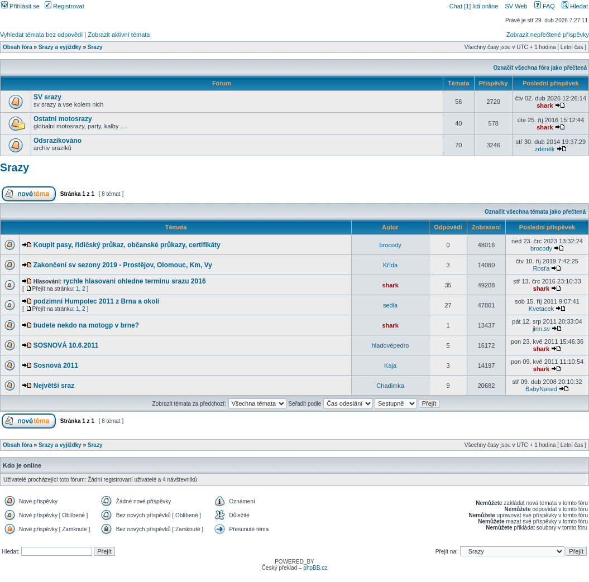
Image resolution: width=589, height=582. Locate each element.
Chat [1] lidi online (474, 6)
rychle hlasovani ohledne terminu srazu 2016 (134, 281)
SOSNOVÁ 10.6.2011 (66, 345)
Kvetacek (541, 308)
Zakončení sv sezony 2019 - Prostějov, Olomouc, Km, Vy (122, 265)
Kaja (390, 365)
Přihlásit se (20, 6)
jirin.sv (541, 328)
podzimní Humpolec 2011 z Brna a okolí (96, 301)
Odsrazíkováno (57, 141)
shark (545, 105)
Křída (390, 265)
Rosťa (541, 268)
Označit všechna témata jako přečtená (535, 212)
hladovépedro (390, 345)
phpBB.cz (315, 568)
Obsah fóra (17, 47)
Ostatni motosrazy (62, 119)
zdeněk (544, 149)
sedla (390, 305)
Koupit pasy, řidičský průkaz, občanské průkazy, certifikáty (127, 245)
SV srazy (47, 97)
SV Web (516, 6)
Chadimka (390, 385)
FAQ (544, 6)
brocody (390, 245)
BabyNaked (541, 389)
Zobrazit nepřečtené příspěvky (547, 34)
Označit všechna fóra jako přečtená (540, 68)
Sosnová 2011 (55, 365)
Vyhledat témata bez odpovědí (41, 34)
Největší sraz (53, 385)
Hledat (575, 6)
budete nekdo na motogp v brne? (86, 325)
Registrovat (64, 6)
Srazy (95, 47)
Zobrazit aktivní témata (119, 34)
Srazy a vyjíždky (60, 47)
